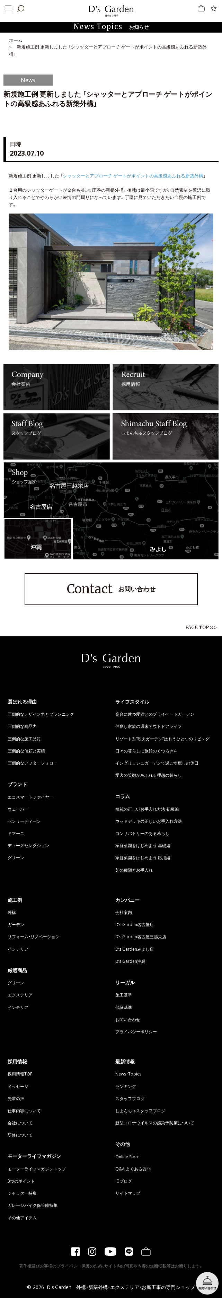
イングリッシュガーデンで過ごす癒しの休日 (156, 763)
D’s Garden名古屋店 (134, 924)
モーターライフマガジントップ (37, 1169)
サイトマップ (127, 1193)
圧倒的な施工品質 (24, 738)
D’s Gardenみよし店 (134, 949)
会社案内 (123, 912)
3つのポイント (21, 1181)
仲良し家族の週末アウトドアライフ (148, 726)
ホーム (16, 40)
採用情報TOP (20, 1074)
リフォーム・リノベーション (34, 936)
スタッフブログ (129, 1098)
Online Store (127, 1156)
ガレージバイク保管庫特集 (32, 1205)
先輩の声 (16, 1098)
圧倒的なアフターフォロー (32, 763)
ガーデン (16, 924)
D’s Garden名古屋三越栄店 (140, 936)
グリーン (16, 857)
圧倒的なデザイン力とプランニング (41, 714)
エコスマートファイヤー (30, 797)
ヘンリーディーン (24, 821)
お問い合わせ (111, 589)
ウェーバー (18, 809)
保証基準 (123, 1007)
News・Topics (128, 1074)
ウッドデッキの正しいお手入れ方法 (148, 821)
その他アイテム (22, 1217)
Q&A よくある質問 (133, 1169)
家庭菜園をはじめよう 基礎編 (142, 845)
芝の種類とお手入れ (134, 870)
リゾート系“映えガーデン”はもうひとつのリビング (162, 738)
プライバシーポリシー (136, 1031)
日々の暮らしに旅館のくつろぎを (146, 751)
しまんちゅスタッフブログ (140, 1110)
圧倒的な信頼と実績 (26, 751)
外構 (12, 912)
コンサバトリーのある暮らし (142, 833)
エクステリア (20, 995)
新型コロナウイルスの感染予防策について (154, 1123)
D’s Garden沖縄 (130, 961)
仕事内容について (24, 1110)
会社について (20, 1123)
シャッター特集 (22, 1193)
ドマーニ (16, 833)
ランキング (125, 1086)
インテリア (18, 949)
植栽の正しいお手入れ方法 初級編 (147, 809)
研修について (20, 1135)
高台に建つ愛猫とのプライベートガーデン (154, 714)
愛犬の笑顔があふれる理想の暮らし (148, 775)
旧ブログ (123, 1181)
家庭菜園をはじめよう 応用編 (142, 857)
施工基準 (123, 995)
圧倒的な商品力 (22, 726)
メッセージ (18, 1086)
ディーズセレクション (28, 845)
